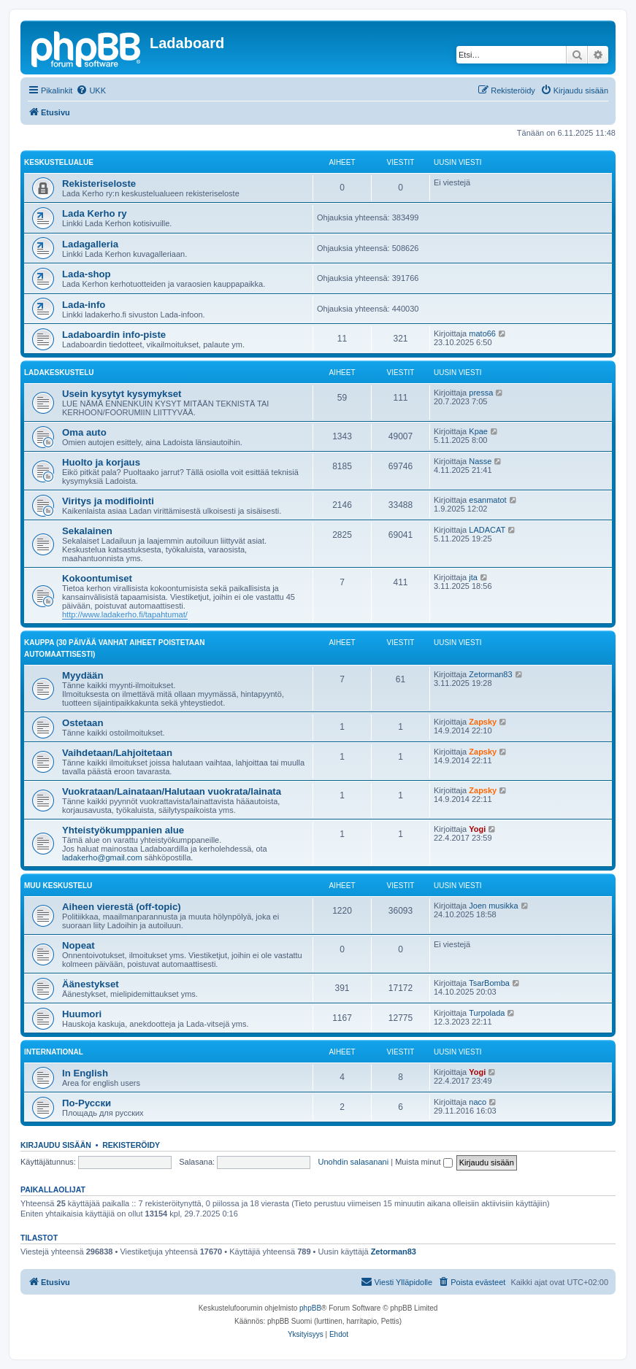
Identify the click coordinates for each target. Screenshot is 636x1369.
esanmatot (487, 499)
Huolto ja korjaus (101, 462)
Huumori (81, 1014)
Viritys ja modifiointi (108, 500)
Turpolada (487, 1013)
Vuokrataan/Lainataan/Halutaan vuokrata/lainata (171, 791)
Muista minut (423, 1161)
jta (473, 577)
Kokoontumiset (97, 578)
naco (477, 1102)
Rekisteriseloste (99, 183)
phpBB (310, 1308)
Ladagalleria (90, 244)
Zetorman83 (490, 674)
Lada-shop (86, 274)
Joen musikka (493, 905)
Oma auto (84, 432)
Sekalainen (87, 530)
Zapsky (483, 721)
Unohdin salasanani (353, 1161)
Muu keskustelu (58, 886)
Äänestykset (90, 984)
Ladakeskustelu (59, 373)
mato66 (482, 333)
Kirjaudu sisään (55, 1145)
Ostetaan (82, 722)
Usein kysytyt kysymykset (122, 393)
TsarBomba (489, 983)
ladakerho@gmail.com (102, 857)
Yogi (477, 829)
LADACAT (487, 529)
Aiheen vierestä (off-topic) (121, 906)
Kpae (478, 431)
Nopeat (78, 945)
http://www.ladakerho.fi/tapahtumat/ (125, 614)
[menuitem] (91, 90)
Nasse (480, 461)
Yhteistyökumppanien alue (123, 830)
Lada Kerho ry (94, 213)
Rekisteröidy (131, 1145)
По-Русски (86, 1103)
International (53, 1052)
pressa (481, 392)
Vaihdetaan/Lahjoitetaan (117, 752)
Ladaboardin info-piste (114, 334)
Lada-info (83, 304)
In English (85, 1073)
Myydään (82, 675)
